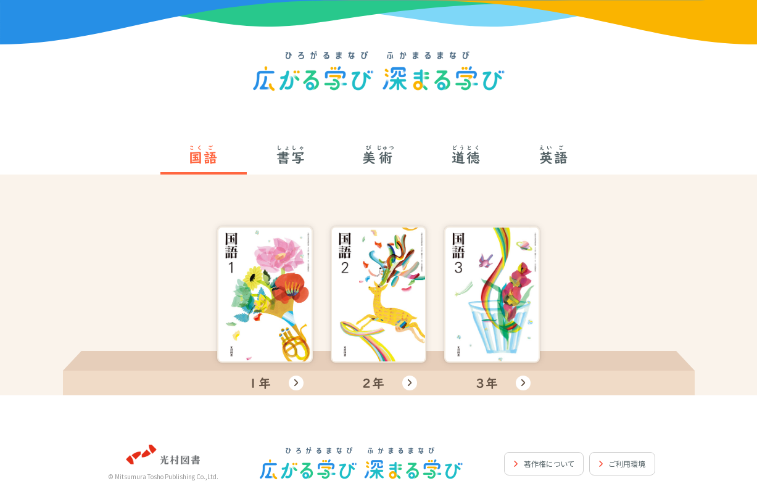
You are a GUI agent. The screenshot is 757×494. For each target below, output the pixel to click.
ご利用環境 (627, 463)
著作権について (549, 463)
